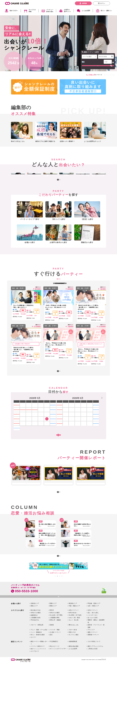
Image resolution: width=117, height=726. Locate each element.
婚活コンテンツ (16, 704)
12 (94, 436)
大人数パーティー (55, 694)
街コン (74, 74)
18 (88, 441)
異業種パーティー (93, 697)
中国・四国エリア (74, 668)
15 (70, 441)
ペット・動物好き (36, 694)
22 (47, 446)
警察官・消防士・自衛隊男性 (96, 684)
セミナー (33, 699)
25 (23, 451)
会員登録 (84, 3)
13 (100, 436)
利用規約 (103, 721)
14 (64, 441)
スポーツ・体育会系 (37, 687)
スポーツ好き (73, 692)
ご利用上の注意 (92, 711)
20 (100, 441)
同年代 (52, 672)
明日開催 (58, 295)
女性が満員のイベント (62, 74)
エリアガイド (35, 713)
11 (88, 436)
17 (82, 441)
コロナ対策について (94, 704)
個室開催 (94, 74)
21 (64, 446)
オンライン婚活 (73, 697)
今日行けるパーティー (107, 74)
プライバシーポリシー (93, 721)
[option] (35, 440)
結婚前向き (34, 677)
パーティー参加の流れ (49, 10)
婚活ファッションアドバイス (38, 711)
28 (41, 451)
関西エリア (53, 668)
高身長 (52, 687)
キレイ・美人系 (73, 682)
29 (47, 451)
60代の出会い (73, 675)
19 (94, 441)
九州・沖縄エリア (93, 668)
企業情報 (57, 721)
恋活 (51, 697)
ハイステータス (92, 677)
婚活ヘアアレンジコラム (95, 708)
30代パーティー (93, 672)
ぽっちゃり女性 (92, 680)
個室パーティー (92, 694)
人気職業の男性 (54, 680)
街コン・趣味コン (106, 10)
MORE (58, 193)
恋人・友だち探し (93, 675)
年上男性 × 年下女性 (75, 677)
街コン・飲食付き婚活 (38, 697)
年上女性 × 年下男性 (56, 677)
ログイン (102, 3)
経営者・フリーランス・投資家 (96, 689)
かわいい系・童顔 (74, 680)
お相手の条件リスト (67, 10)
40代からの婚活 (36, 675)
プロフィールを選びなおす (107, 66)
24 (17, 451)
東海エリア (34, 668)
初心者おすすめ (35, 672)
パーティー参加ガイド (38, 708)
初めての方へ (14, 10)
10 (82, 436)
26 (29, 451)
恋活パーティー (84, 74)
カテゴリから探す (17, 673)
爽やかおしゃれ (73, 687)
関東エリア (53, 666)
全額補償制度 (73, 704)
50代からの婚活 (55, 675)
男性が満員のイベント (46, 74)
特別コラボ (72, 694)
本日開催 (48, 295)
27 (35, 451)
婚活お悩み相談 (73, 708)
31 (17, 456)
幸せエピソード (54, 708)
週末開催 (69, 295)
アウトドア (91, 692)
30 (53, 451)
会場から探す (16, 666)
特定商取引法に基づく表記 (77, 721)
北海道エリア (35, 666)
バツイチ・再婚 (54, 692)
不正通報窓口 (54, 704)
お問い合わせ (65, 721)
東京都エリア (73, 666)
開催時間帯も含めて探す (58, 465)
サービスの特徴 (32, 10)
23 (53, 446)
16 (76, 441)
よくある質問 (86, 10)
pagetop (58, 658)
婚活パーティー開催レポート (39, 705)
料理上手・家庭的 (55, 682)
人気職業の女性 (35, 680)
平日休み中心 (35, 682)
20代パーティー (74, 672)
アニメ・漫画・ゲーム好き (39, 692)
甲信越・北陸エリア (94, 666)
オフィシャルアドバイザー (58, 711)
